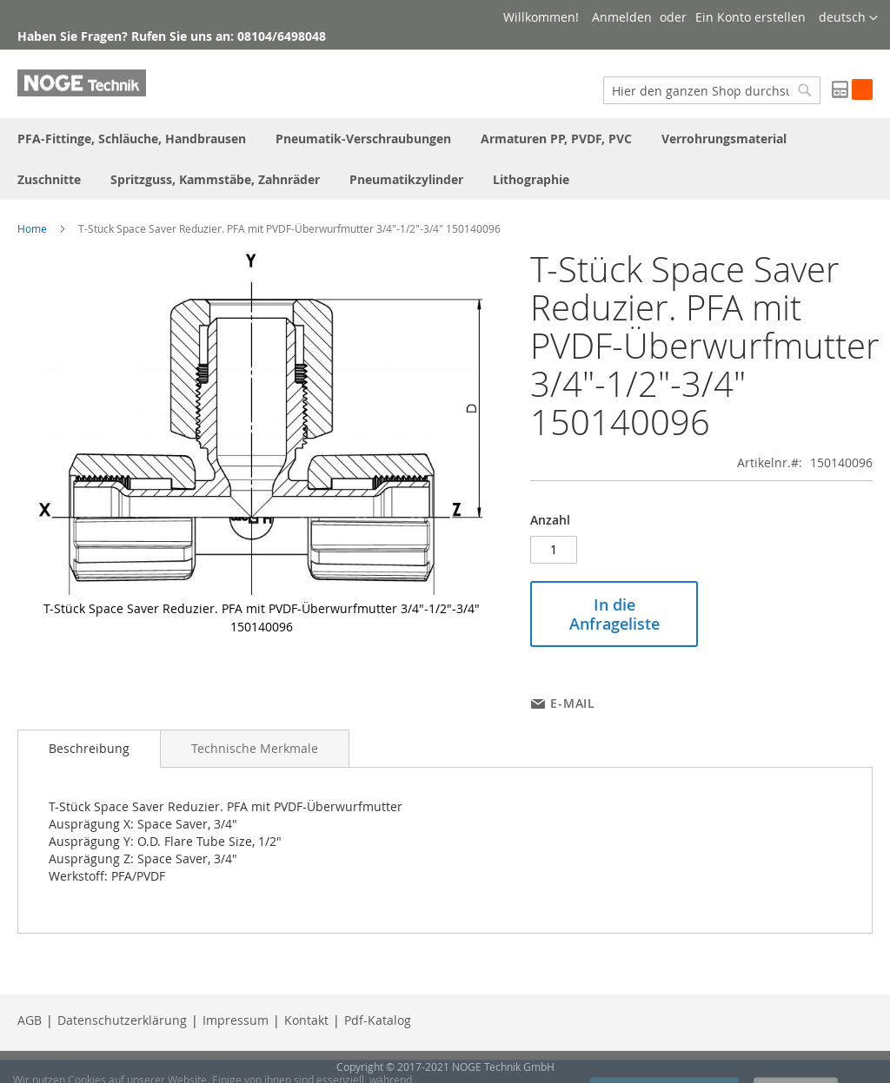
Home (32, 228)
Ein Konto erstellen (750, 17)
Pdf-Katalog (377, 1020)
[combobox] (711, 90)
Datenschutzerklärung (122, 1020)
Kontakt (306, 1020)
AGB (29, 1020)
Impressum (236, 1020)
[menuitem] (131, 138)
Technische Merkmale (254, 748)
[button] (848, 18)
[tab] (89, 749)
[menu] (445, 159)
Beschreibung (89, 748)
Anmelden (622, 17)
